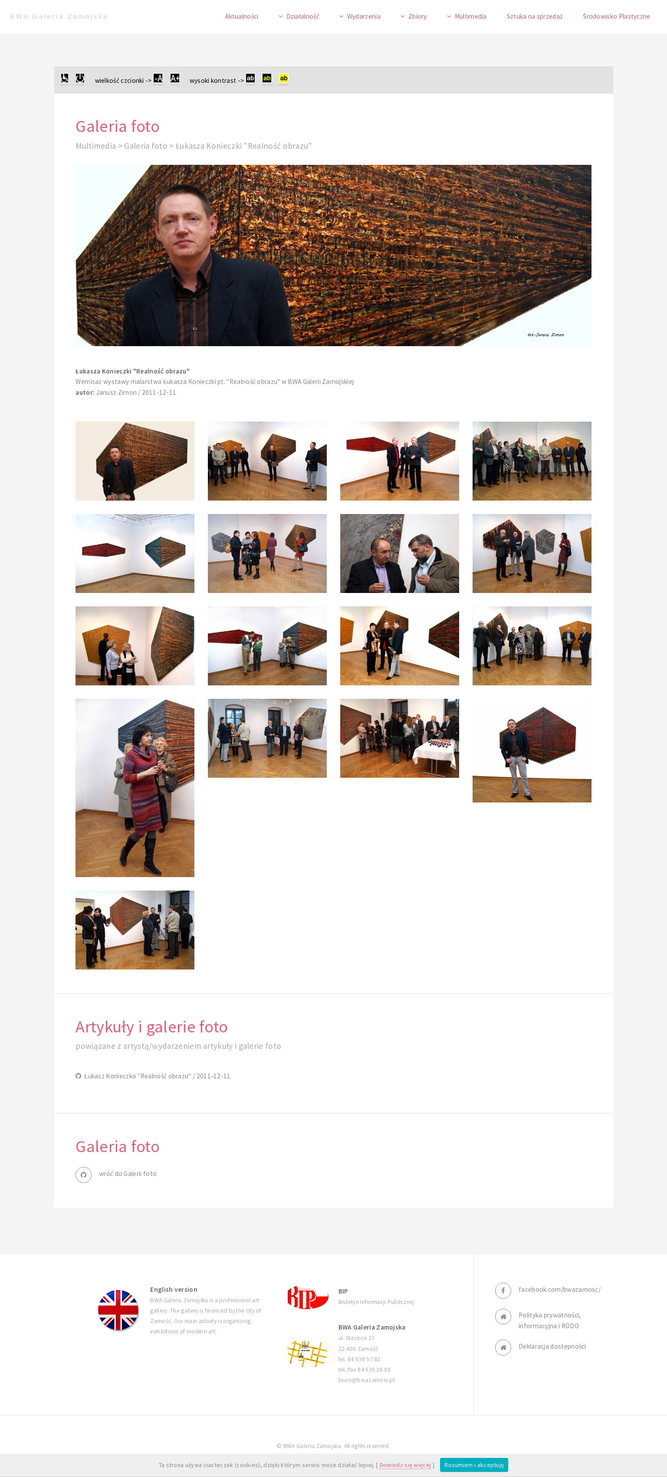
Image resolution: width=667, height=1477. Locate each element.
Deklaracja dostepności (552, 1346)
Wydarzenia (364, 16)
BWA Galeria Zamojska (59, 16)
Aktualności (241, 16)
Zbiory (417, 16)
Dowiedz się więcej (405, 1465)
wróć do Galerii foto (128, 1173)
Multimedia (471, 16)
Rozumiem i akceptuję (474, 1465)
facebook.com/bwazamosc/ (560, 1289)
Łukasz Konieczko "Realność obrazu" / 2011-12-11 (156, 1076)
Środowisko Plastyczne (616, 16)
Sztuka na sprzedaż (535, 16)
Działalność (302, 16)
